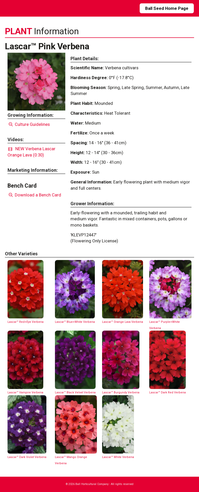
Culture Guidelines (29, 124)
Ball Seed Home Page (166, 8)
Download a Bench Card (34, 194)
